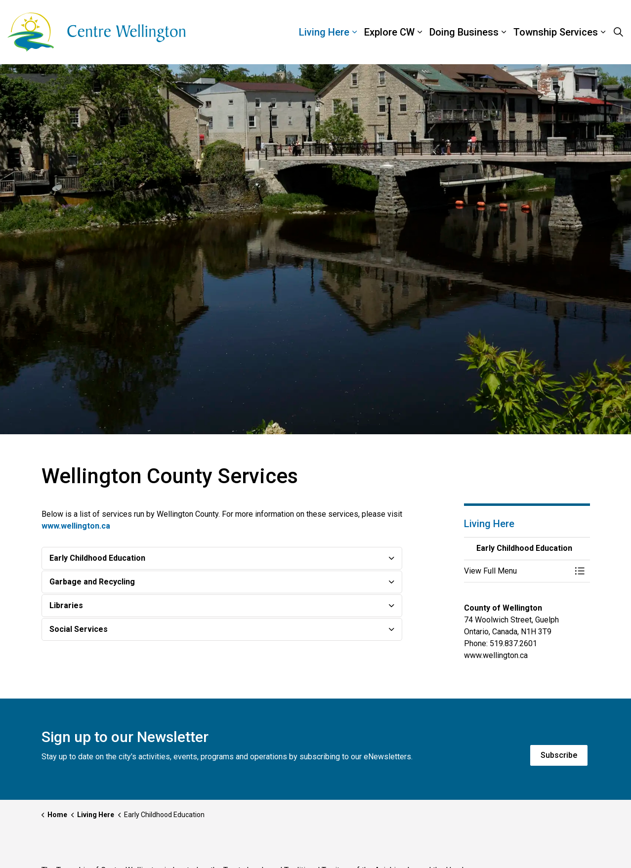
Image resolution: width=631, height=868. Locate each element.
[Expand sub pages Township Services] (626, 32)
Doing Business (464, 32)
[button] (517, 571)
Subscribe (559, 755)
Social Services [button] (78, 629)
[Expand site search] (618, 32)
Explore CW (389, 32)
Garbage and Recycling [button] (92, 581)
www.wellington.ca (76, 526)
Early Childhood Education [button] (97, 558)
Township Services (555, 32)
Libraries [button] (66, 605)
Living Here (324, 32)
